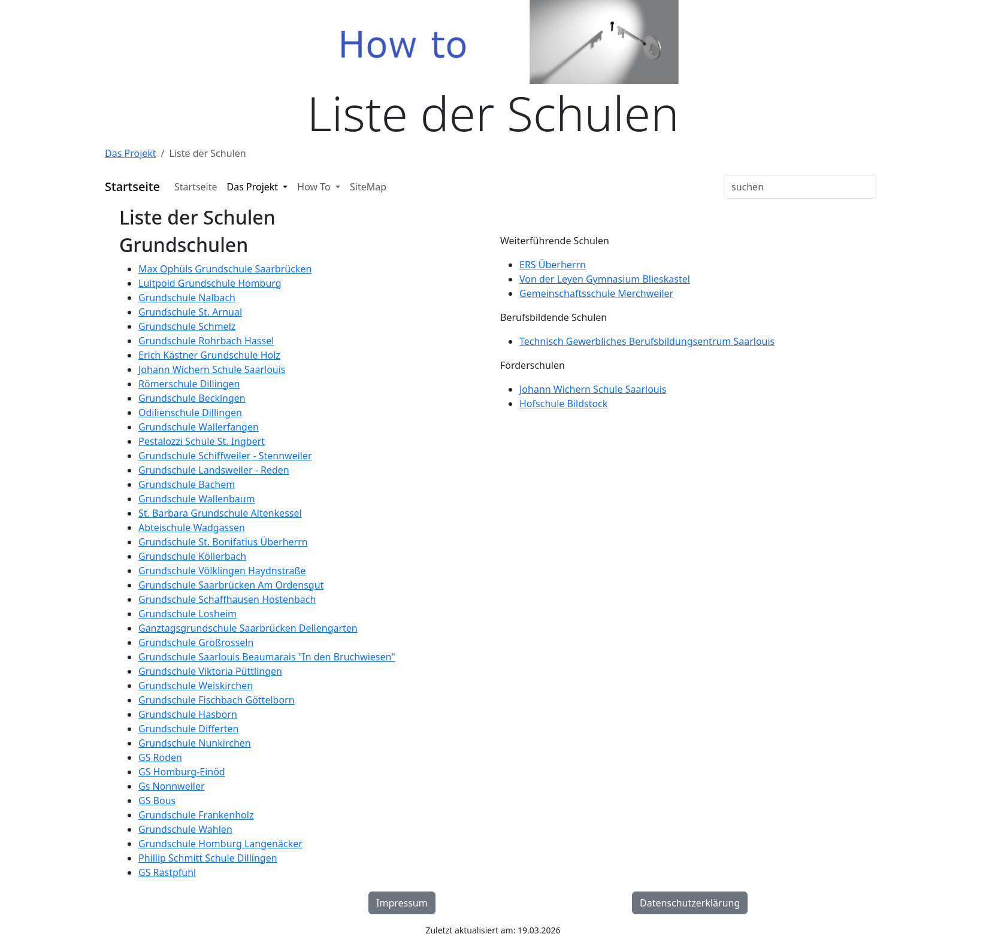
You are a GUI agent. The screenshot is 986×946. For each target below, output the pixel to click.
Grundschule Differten (188, 728)
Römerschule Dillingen (189, 383)
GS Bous (157, 800)
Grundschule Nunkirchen (194, 743)
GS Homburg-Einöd (181, 771)
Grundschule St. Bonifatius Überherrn (223, 541)
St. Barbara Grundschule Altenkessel (220, 513)
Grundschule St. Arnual (190, 312)
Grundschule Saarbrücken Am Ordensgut (230, 585)
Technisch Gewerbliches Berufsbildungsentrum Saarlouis (647, 341)
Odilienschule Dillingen (190, 412)
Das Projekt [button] (254, 186)
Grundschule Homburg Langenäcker (220, 843)
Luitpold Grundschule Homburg (210, 283)
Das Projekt (130, 153)
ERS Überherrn (552, 264)
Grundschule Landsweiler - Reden (213, 470)
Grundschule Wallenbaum (196, 498)
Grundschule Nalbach (186, 297)
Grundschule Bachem (186, 484)
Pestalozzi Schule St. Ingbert (201, 441)
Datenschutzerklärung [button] (690, 902)
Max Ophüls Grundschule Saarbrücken (224, 268)
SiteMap (368, 186)
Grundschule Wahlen (185, 829)
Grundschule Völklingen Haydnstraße (222, 570)
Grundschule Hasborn (187, 714)
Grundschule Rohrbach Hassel (206, 340)
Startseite (195, 186)
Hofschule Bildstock (563, 403)
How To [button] (315, 186)
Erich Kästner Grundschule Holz (209, 355)
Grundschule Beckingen (192, 398)
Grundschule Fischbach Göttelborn (216, 700)
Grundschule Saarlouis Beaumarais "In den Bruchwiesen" (266, 656)
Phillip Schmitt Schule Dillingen (207, 858)
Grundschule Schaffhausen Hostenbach (227, 599)
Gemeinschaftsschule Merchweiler (596, 293)
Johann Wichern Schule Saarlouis (212, 369)
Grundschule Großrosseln (195, 642)
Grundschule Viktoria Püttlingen (210, 671)
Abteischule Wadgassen (191, 527)
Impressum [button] (402, 902)
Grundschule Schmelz (186, 326)
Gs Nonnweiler (171, 786)
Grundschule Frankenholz (195, 814)
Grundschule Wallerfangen (198, 426)
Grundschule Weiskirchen (195, 685)
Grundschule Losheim (187, 613)
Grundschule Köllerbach (192, 556)
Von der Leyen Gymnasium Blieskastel (604, 279)
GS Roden (160, 757)
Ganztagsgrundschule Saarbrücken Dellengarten (248, 628)
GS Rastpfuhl (167, 872)
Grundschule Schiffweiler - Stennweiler (225, 455)
